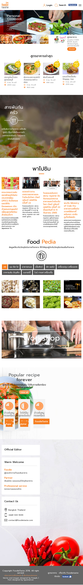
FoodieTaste (41, 421)
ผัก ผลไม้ (50, 267)
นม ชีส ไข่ (14, 267)
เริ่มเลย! (72, 49)
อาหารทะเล (27, 267)
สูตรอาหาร (52, 573)
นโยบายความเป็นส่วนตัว (13, 576)
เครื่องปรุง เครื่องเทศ (67, 267)
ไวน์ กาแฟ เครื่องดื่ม (43, 272)
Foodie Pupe (10, 423)
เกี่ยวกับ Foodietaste (68, 573)
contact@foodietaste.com (20, 520)
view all (24, 392)
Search (60, 5)
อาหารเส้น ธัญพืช (11, 272)
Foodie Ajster (24, 423)
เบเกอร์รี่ (27, 272)
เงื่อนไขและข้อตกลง (30, 576)
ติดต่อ (57, 576)
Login (47, 5)
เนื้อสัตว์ (39, 267)
